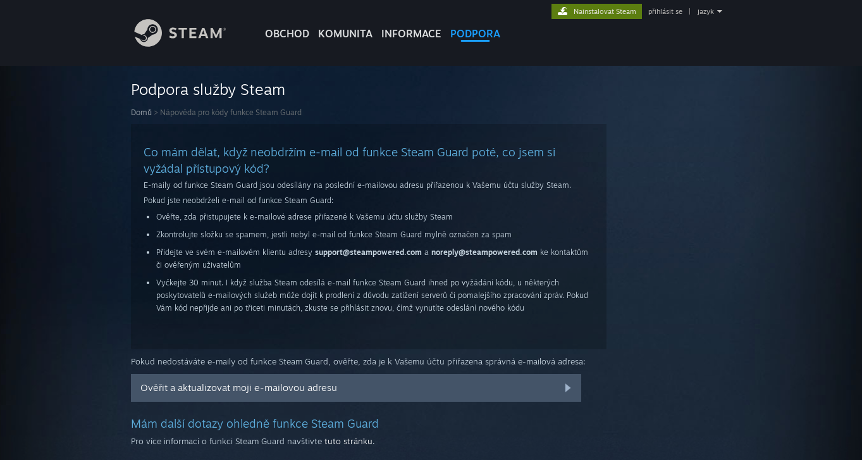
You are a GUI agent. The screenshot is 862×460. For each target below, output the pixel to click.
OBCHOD (287, 33)
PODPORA (475, 33)
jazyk (706, 11)
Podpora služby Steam (208, 89)
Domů (141, 112)
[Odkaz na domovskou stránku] (189, 43)
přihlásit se (665, 11)
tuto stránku (348, 441)
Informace (411, 33)
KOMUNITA (345, 33)
